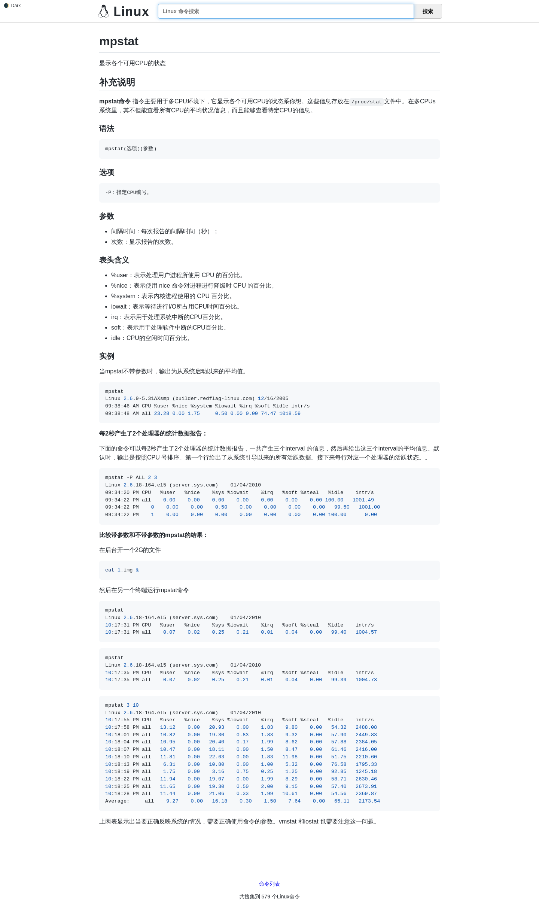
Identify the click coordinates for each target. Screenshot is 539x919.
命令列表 (269, 884)
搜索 (428, 11)
